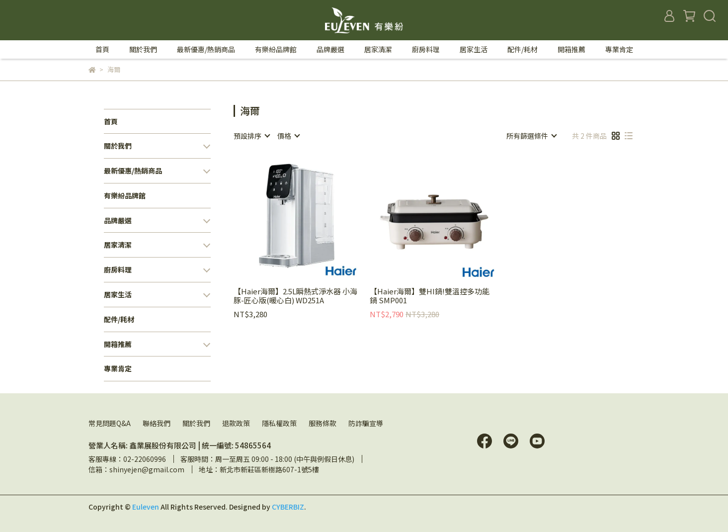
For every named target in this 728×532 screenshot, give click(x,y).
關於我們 (196, 423)
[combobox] (251, 136)
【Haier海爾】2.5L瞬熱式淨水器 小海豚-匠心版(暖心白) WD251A (295, 296)
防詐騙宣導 (365, 423)
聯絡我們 (156, 423)
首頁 (102, 49)
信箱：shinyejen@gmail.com (136, 469)
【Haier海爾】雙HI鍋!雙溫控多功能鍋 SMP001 (429, 296)
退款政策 (236, 423)
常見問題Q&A (109, 423)
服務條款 (322, 423)
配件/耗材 (522, 49)
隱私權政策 (279, 423)
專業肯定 (619, 49)
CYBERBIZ (288, 507)
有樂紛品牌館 (276, 49)
